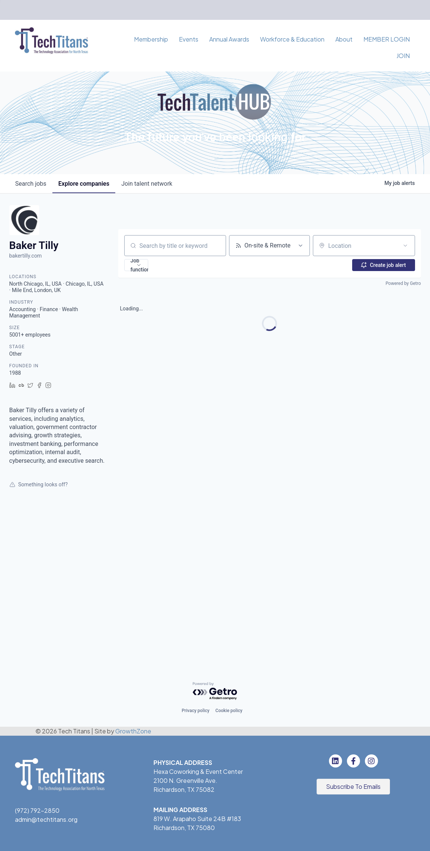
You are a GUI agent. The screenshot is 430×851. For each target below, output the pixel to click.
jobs (30, 183)
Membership (151, 39)
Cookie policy (229, 710)
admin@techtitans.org (46, 819)
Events (188, 39)
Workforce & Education (292, 39)
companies (83, 183)
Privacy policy (195, 710)
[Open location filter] (405, 245)
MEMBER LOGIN (386, 39)
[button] (136, 265)
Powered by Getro (403, 283)
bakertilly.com (25, 256)
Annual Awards (229, 39)
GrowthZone (133, 731)
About (344, 39)
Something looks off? (38, 484)
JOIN (403, 56)
